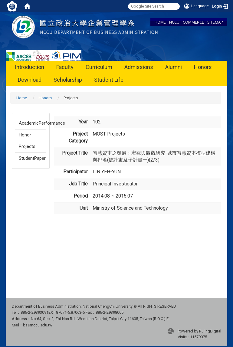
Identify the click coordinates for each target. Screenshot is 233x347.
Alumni (173, 67)
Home (21, 98)
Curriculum (99, 67)
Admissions (138, 67)
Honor (25, 135)
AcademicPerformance (32, 123)
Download (29, 80)
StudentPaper (32, 158)
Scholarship (68, 80)
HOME (160, 22)
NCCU (174, 22)
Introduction (29, 67)
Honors (203, 67)
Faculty (65, 67)
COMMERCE (193, 22)
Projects (27, 146)
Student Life (108, 80)
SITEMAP (215, 22)
